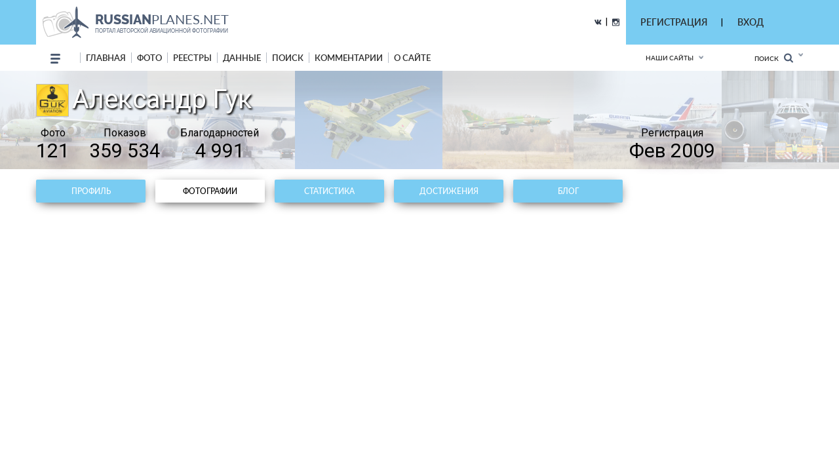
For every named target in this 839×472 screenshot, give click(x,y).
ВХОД (750, 22)
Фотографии (210, 191)
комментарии (349, 57)
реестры (192, 57)
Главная (106, 57)
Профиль (91, 191)
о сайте (412, 57)
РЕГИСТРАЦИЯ (673, 22)
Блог (568, 191)
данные (242, 57)
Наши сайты (669, 58)
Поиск (773, 58)
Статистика (329, 191)
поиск (287, 57)
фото (149, 57)
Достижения (449, 191)
